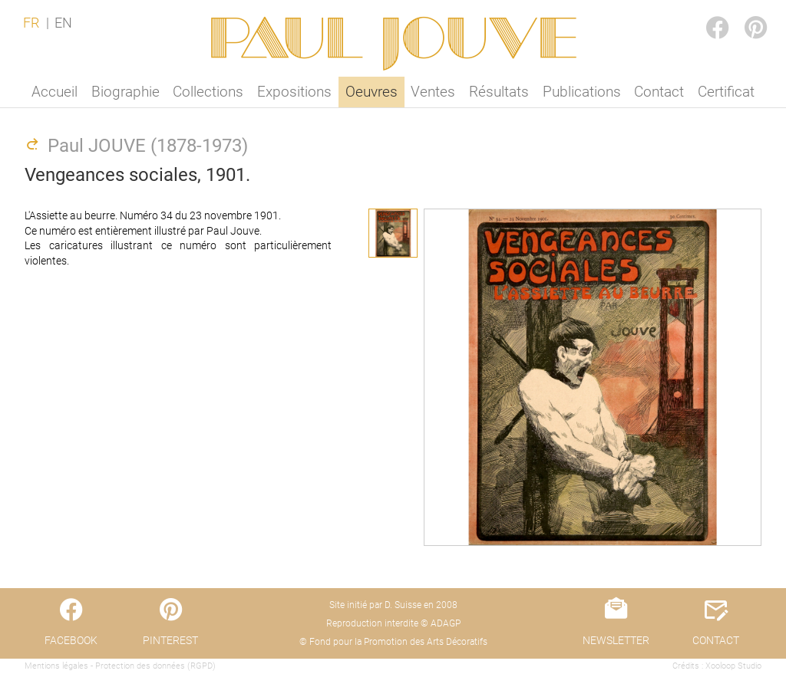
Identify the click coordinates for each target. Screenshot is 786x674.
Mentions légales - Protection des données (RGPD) (120, 666)
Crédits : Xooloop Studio (716, 666)
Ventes (433, 91)
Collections (208, 91)
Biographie (125, 91)
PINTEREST (743, 12)
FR (31, 23)
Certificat (726, 91)
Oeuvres (371, 91)
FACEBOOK (705, 12)
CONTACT (715, 640)
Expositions (294, 91)
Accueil (54, 91)
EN (63, 23)
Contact (659, 91)
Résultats (499, 91)
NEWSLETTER (616, 640)
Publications (582, 91)
